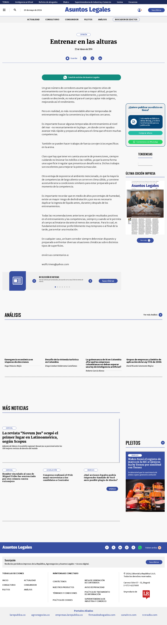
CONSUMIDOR (72, 19)
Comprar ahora (145, 133)
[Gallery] (62, 279)
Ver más (145, 240)
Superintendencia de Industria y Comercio (93, 2)
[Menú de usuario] (139, 10)
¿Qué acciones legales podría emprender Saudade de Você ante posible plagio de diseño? (101, 477)
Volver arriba (153, 547)
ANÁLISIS (102, 19)
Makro (66, 2)
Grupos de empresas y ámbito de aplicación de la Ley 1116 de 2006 (144, 360)
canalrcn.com (128, 614)
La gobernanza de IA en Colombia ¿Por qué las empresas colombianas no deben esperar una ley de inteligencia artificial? (103, 363)
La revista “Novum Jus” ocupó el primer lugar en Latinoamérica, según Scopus (30, 437)
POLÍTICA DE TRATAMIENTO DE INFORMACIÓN (97, 593)
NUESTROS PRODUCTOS (63, 587)
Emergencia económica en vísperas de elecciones (19, 360)
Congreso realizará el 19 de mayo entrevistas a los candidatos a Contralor (58, 477)
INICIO (5, 580)
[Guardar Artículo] (71, 58)
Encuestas (133, 2)
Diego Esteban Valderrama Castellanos (63, 366)
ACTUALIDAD (33, 19)
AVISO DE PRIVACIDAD (94, 587)
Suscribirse (156, 10)
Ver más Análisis (152, 315)
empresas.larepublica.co (69, 614)
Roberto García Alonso (104, 371)
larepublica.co (18, 614)
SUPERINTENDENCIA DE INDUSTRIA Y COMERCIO (95, 600)
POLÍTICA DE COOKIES (63, 600)
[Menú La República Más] (4, 10)
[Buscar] (15, 10)
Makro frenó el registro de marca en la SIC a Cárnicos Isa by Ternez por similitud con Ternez (144, 463)
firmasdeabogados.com (101, 614)
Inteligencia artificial (24, 2)
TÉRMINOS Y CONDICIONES (65, 593)
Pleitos (133, 442)
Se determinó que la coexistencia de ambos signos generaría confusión (142, 473)
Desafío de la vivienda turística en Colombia (62, 360)
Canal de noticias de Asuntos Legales (81, 77)
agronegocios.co (40, 614)
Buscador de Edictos (126, 19)
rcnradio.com (149, 614)
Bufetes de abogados (48, 2)
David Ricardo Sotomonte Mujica (144, 366)
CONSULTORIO (52, 19)
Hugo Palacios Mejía (23, 366)
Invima (120, 2)
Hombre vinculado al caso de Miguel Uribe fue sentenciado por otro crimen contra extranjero (19, 478)
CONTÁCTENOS (59, 581)
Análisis (13, 314)
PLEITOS (88, 19)
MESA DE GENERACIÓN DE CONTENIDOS (95, 581)
